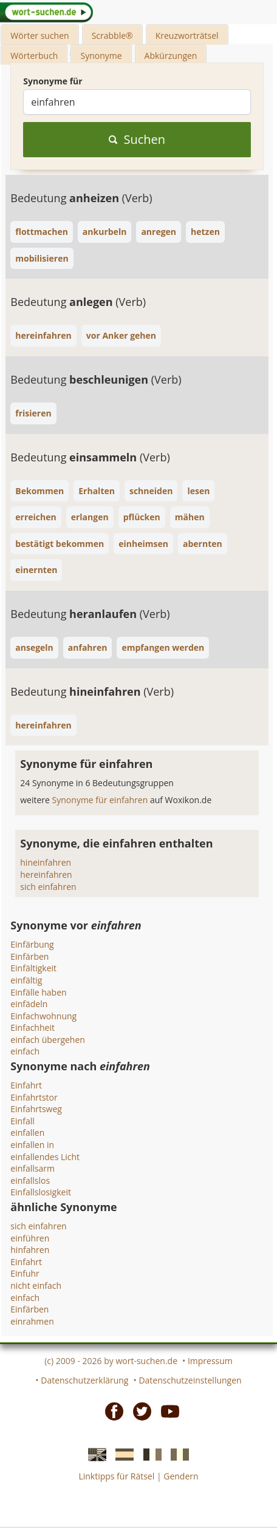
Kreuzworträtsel (187, 35)
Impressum (210, 1361)
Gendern (180, 1476)
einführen (29, 1238)
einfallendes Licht (45, 1157)
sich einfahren (48, 886)
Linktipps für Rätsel (116, 1476)
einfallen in (32, 1144)
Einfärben (29, 956)
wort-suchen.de (146, 1361)
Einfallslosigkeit (40, 1192)
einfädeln (28, 1004)
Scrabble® (112, 35)
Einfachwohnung (43, 1016)
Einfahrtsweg (36, 1109)
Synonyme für (52, 81)
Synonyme (100, 55)
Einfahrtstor (34, 1097)
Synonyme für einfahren (101, 800)
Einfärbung (31, 944)
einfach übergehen (47, 1039)
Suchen (137, 139)
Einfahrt (26, 1085)
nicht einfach (35, 1285)
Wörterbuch (34, 55)
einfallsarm (32, 1168)
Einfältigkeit (33, 968)
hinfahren (29, 1249)
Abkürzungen (171, 55)
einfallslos (30, 1180)
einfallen (27, 1132)
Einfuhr (24, 1273)
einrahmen (31, 1321)
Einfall (22, 1121)
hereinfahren (46, 874)
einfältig (26, 980)
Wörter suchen (39, 35)
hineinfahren (45, 862)
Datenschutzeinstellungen (189, 1380)
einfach (24, 1051)
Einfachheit (32, 1027)
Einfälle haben (38, 992)
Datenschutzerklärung (84, 1380)
